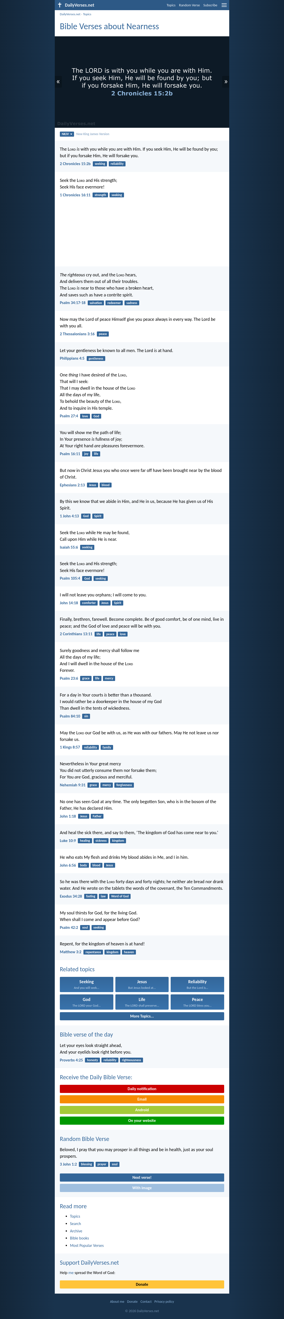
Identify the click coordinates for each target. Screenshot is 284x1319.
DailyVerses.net (70, 14)
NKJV (67, 134)
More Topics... (142, 1016)
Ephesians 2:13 (72, 485)
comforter (89, 603)
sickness (101, 841)
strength (100, 195)
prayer (102, 1164)
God (96, 416)
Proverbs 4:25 (71, 1060)
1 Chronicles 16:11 (75, 195)
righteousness (131, 1060)
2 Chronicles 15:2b (75, 163)
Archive (76, 1231)
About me (117, 1301)
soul (85, 927)
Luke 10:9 (68, 840)
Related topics (77, 969)
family (106, 747)
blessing (86, 1164)
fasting (90, 896)
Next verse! (141, 1177)
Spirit (97, 516)
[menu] (224, 7)
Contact (146, 1301)
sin (86, 716)
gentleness (95, 358)
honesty (92, 1060)
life (96, 454)
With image (142, 1187)
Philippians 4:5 (72, 358)
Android (142, 1109)
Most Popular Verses (87, 1245)
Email (142, 1099)
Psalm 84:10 (70, 716)
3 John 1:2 (68, 1164)
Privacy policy (164, 1301)
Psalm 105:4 (70, 578)
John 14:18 (69, 602)
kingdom (118, 841)
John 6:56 (68, 865)
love (85, 416)
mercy (109, 678)
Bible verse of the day (86, 1034)
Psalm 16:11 (70, 453)
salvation (96, 303)
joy (86, 454)
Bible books (79, 1238)
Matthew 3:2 (70, 951)
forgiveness (124, 785)
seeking (100, 164)
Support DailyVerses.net (89, 1262)
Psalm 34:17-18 (72, 302)
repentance (93, 952)
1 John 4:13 (69, 516)
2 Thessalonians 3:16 (77, 333)
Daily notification (142, 1088)
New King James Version (92, 134)
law (103, 896)
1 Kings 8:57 (70, 747)
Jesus (92, 485)
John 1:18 (68, 816)
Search (75, 1223)
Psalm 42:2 (69, 927)
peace (103, 334)
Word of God (120, 896)
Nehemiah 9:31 (72, 785)
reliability (117, 164)
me (71, 1272)
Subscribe (210, 5)
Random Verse (189, 5)
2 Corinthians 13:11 (76, 633)
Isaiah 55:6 (69, 547)
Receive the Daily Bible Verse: (96, 1077)
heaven (129, 952)
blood (106, 485)
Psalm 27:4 (69, 416)
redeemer (114, 303)
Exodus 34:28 (71, 896)
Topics (171, 5)
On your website (142, 1120)
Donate (142, 1284)
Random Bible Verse (84, 1138)
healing (85, 841)
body (83, 865)
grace (86, 678)
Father (97, 816)
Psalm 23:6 (69, 678)
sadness (131, 303)
